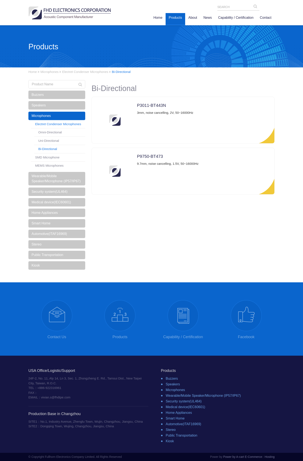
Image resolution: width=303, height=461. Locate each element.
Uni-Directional (48, 140)
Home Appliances (45, 212)
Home (32, 72)
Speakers (39, 105)
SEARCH (256, 7)
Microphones (49, 72)
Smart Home (41, 223)
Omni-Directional (50, 132)
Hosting (270, 456)
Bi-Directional (47, 149)
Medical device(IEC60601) (51, 202)
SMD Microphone (47, 157)
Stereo (36, 244)
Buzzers (38, 94)
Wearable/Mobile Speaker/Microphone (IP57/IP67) (56, 178)
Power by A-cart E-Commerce (242, 456)
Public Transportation (47, 255)
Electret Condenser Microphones (85, 72)
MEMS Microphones (49, 165)
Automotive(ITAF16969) (49, 234)
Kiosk (36, 265)
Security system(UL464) (50, 191)
